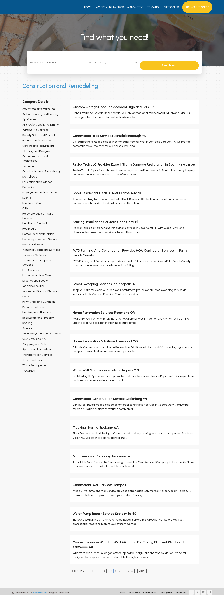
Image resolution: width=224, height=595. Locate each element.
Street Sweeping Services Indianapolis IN (104, 282)
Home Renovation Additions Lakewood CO (105, 339)
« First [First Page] (90, 568)
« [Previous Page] (96, 568)
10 (128, 568)
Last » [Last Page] (142, 568)
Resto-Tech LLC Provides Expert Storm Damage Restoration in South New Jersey (134, 162)
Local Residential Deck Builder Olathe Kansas (107, 191)
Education (153, 7)
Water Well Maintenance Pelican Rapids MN (106, 368)
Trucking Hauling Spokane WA (96, 425)
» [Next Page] (136, 568)
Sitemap (181, 590)
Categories (171, 7)
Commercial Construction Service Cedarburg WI (110, 396)
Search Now (185, 63)
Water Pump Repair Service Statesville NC (104, 511)
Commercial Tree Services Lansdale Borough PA (109, 133)
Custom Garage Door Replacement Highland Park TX (113, 104)
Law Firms (134, 590)
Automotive (135, 7)
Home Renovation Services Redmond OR (104, 310)
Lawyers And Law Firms (109, 7)
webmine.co (40, 590)
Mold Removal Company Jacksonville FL (103, 454)
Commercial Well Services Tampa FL (100, 482)
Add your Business (197, 7)
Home (87, 7)
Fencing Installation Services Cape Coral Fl (105, 219)
